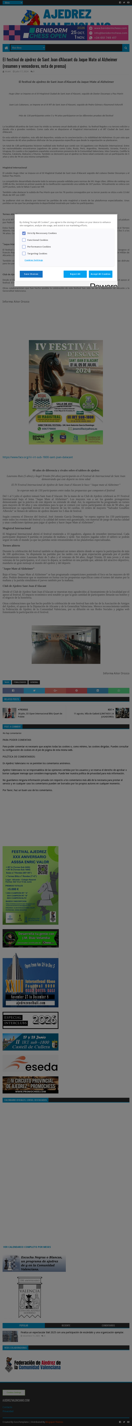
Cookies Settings (34, 260)
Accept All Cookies (101, 274)
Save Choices (31, 274)
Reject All (75, 274)
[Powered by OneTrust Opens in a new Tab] (103, 284)
